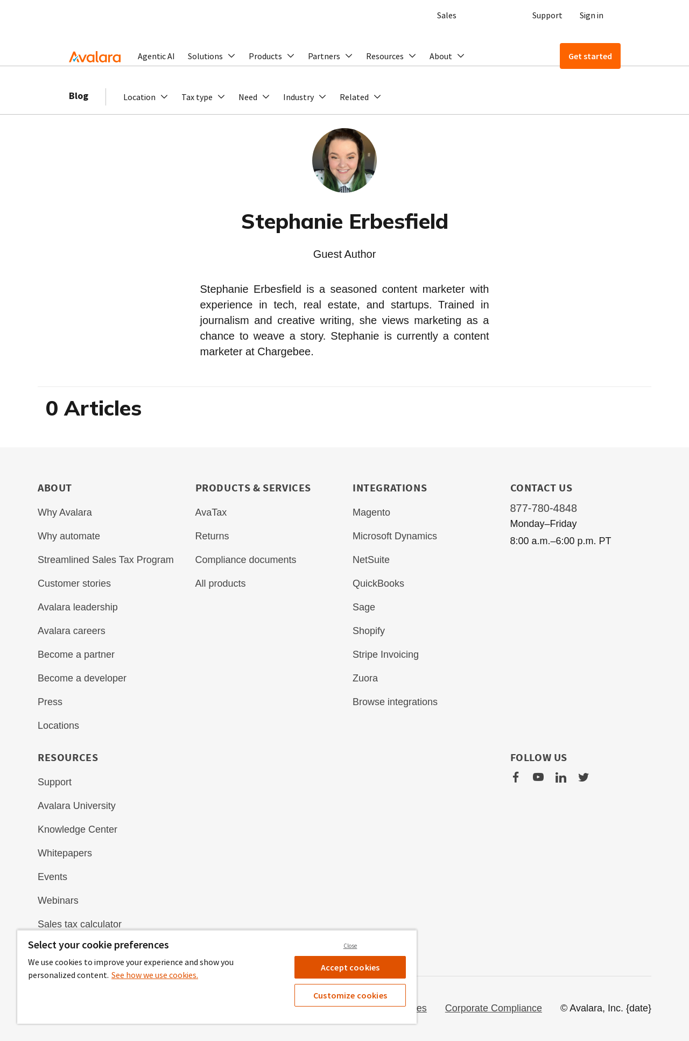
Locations (58, 725)
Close (350, 945)
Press (50, 702)
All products (220, 583)
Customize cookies (350, 995)
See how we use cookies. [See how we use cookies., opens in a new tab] (154, 974)
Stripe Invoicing (386, 654)
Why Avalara (65, 512)
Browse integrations (395, 702)
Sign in (591, 15)
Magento (371, 512)
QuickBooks (378, 583)
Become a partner (76, 654)
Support (547, 15)
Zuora (365, 678)
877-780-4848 (544, 508)
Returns (212, 536)
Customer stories (74, 583)
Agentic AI (156, 56)
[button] (212, 56)
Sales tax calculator (80, 924)
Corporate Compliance (493, 1008)
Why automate (69, 536)
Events (52, 876)
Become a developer (82, 678)
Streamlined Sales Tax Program (106, 559)
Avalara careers (72, 630)
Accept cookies (350, 967)
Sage (364, 607)
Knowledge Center (77, 829)
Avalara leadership (78, 607)
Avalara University (77, 805)
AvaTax (211, 512)
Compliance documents (246, 559)
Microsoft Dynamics (395, 536)
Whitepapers (65, 853)
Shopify (369, 630)
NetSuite (371, 559)
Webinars (58, 900)
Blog (78, 107)
